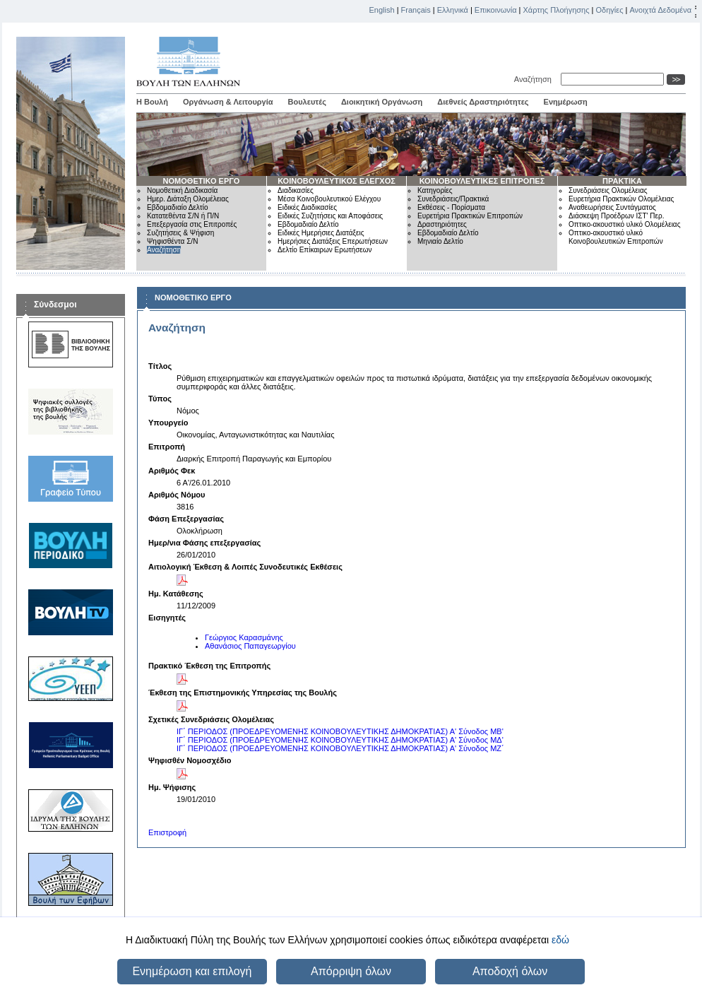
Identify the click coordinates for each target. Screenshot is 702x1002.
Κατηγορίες (435, 190)
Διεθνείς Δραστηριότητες (482, 102)
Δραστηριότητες (442, 224)
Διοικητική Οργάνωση (381, 102)
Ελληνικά (452, 10)
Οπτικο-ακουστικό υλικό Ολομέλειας (624, 224)
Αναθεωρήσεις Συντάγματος (612, 207)
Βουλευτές (307, 102)
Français (416, 10)
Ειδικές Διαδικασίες (307, 207)
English (382, 10)
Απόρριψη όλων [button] (351, 971)
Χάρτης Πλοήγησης (556, 10)
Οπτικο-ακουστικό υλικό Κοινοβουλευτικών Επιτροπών (616, 237)
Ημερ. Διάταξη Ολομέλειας (188, 199)
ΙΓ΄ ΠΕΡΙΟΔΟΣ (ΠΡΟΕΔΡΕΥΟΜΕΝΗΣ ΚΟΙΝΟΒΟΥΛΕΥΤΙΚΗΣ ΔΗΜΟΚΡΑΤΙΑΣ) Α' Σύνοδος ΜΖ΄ (340, 748)
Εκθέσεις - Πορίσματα (451, 207)
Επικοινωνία (496, 10)
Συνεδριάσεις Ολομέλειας (608, 190)
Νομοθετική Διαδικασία (182, 190)
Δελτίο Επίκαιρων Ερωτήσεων (325, 250)
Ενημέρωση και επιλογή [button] (191, 971)
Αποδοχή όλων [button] (509, 971)
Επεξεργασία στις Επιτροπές (192, 224)
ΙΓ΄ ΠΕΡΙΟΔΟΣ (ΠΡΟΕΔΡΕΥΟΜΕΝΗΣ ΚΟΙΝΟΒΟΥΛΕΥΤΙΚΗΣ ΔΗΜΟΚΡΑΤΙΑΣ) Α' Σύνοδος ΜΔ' (340, 740)
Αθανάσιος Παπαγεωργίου (250, 646)
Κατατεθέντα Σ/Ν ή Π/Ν (183, 216)
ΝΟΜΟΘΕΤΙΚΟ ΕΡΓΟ (201, 181)
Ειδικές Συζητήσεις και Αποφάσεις (330, 216)
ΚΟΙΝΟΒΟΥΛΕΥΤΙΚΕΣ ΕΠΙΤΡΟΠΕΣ (482, 181)
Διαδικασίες (296, 190)
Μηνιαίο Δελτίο (440, 241)
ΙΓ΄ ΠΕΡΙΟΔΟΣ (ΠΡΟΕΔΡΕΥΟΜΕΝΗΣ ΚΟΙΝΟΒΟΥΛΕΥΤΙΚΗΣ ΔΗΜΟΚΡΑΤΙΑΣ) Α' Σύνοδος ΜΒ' (340, 731)
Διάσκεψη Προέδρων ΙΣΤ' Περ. (616, 216)
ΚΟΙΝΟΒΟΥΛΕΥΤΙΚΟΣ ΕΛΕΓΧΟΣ (336, 181)
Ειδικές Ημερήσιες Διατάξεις (321, 233)
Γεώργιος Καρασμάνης (244, 637)
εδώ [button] (560, 939)
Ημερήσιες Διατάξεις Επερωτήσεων (333, 241)
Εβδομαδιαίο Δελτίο (177, 207)
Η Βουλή (152, 102)
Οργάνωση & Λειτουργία (228, 102)
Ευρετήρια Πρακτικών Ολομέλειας (621, 199)
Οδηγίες (609, 10)
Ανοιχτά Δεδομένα (660, 10)
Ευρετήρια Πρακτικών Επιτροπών (470, 216)
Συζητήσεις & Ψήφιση (180, 233)
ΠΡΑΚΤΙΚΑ (622, 181)
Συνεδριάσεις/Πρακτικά (453, 199)
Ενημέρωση (566, 102)
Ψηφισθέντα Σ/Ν (172, 241)
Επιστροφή (167, 832)
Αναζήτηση (535, 79)
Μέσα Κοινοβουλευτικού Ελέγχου (329, 199)
